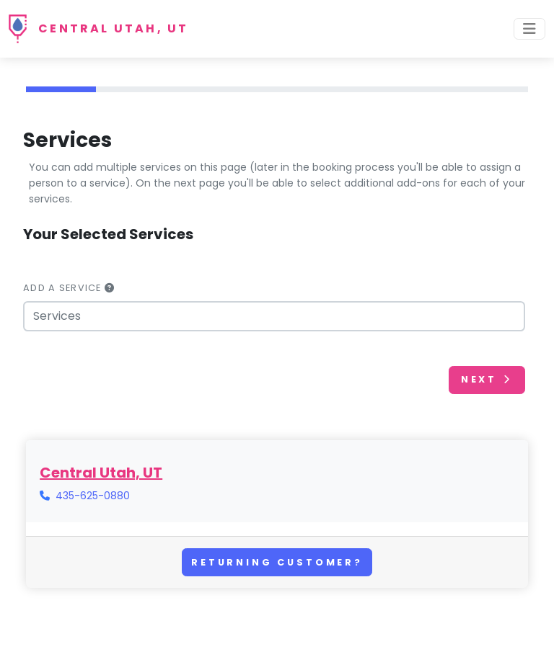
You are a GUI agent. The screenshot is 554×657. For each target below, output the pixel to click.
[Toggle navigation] (529, 29)
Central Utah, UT (113, 28)
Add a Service (69, 288)
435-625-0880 (93, 495)
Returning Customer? (277, 562)
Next (487, 379)
